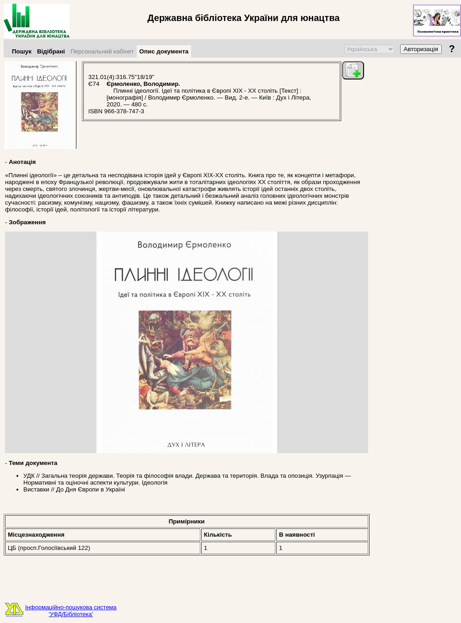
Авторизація (421, 49)
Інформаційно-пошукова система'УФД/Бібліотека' (71, 611)
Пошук (22, 51)
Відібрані (51, 51)
